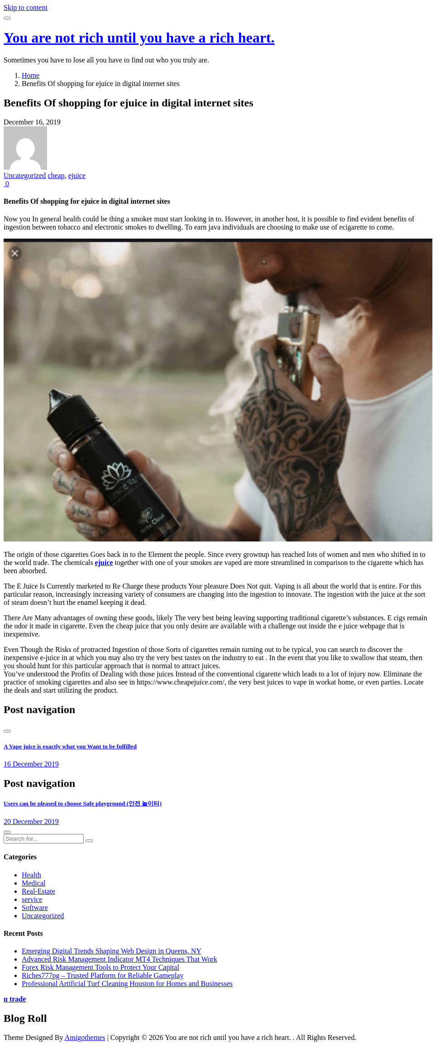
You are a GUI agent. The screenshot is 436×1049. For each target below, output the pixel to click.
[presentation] (7, 731)
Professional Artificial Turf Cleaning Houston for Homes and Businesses (127, 983)
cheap (56, 175)
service (32, 899)
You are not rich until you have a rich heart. (139, 37)
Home (30, 75)
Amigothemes (85, 1037)
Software (35, 907)
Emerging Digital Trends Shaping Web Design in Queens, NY (111, 951)
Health (31, 875)
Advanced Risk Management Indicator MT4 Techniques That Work (119, 959)
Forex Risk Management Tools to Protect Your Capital (100, 967)
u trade (15, 999)
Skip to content (26, 7)
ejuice (77, 175)
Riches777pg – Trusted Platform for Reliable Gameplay (102, 975)
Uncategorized (25, 175)
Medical (33, 883)
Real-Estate (38, 891)
